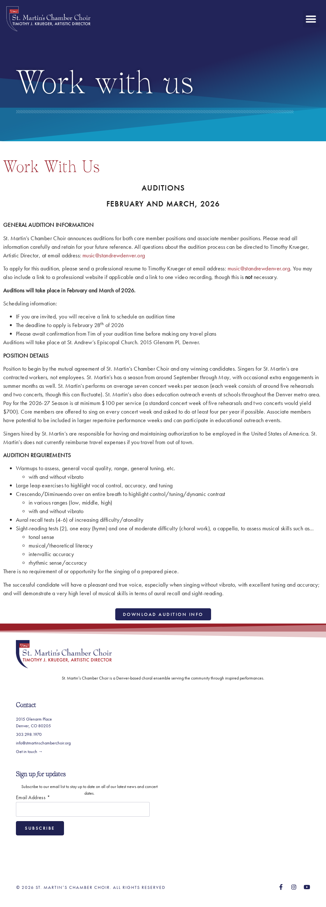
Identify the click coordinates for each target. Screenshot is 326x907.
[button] (311, 18)
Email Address (33, 797)
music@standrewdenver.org (113, 255)
